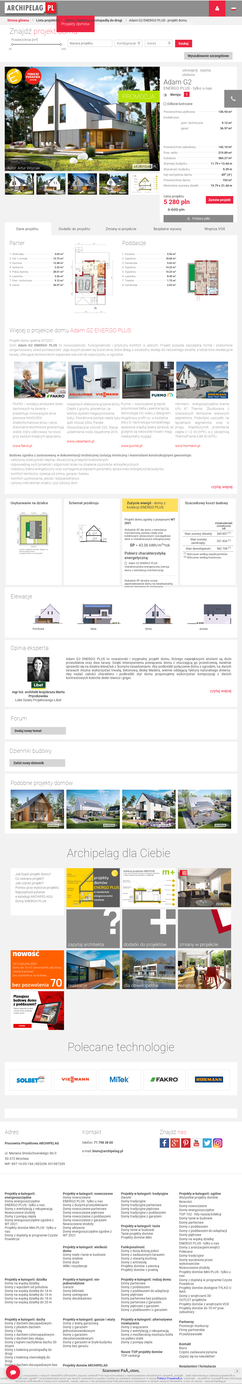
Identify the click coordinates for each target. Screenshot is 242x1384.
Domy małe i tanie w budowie (84, 1216)
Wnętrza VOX (215, 229)
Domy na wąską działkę (22, 1244)
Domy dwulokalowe (77, 1259)
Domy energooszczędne (22, 1162)
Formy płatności (191, 1331)
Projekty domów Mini (136, 1198)
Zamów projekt (219, 200)
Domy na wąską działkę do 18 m (28, 1259)
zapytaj (205, 70)
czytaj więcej (222, 489)
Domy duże (71, 1223)
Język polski (233, 9)
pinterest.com (185, 1104)
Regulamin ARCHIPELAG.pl (199, 1328)
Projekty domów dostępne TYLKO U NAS (205, 1244)
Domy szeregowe (75, 1256)
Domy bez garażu (75, 1307)
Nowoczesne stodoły (20, 1174)
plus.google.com (175, 1104)
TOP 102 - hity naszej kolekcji (200, 1174)
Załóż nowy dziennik (28, 763)
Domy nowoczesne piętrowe (83, 1174)
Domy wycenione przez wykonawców (196, 1217)
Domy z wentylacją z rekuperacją (28, 1170)
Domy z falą (13, 1292)
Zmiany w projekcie (121, 229)
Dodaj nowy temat (28, 731)
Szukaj (184, 43)
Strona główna (18, 20)
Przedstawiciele (190, 1286)
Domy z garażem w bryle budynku (87, 1303)
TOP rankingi (130, 1317)
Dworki (126, 1159)
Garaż (151, 43)
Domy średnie (73, 1220)
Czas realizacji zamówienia (198, 1343)
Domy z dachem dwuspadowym (28, 1284)
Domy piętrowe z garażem (140, 1267)
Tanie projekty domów (137, 1195)
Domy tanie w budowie (137, 1191)
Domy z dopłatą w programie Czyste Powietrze (31, 1198)
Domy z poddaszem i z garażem (144, 1271)
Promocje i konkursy (194, 1278)
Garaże (68, 1248)
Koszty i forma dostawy (196, 1335)
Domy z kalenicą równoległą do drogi (27, 1320)
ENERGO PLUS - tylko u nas (188, 88)
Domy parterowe (133, 1244)
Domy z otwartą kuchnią (139, 1220)
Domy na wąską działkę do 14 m (28, 1252)
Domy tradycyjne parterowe (141, 1166)
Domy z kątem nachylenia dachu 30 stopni (30, 1305)
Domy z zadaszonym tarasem (142, 1216)
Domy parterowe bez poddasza (144, 1259)
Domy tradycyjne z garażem (141, 1177)
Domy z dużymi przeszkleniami (85, 1166)
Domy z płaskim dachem (22, 1288)
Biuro (183, 1299)
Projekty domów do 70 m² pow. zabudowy (202, 1262)
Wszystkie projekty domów (198, 1159)
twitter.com (207, 1104)
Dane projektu (27, 229)
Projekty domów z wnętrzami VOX (204, 1257)
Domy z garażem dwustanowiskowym (78, 1297)
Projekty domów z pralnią (139, 1231)
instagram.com (217, 1104)
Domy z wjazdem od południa (26, 1248)
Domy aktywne (74, 1189)
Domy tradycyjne (133, 1162)
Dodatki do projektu (74, 229)
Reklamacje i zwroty (193, 1339)
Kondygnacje (126, 43)
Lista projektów (48, 20)
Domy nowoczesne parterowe (84, 1170)
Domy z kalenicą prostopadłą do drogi (95, 20)
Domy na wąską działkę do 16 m (28, 1256)
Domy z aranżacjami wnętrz (199, 1204)
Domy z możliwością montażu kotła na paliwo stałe (147, 1297)
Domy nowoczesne (77, 1159)
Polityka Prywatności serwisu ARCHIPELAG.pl (200, 1322)
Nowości (69, 1330)
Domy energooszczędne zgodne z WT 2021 (29, 1183)
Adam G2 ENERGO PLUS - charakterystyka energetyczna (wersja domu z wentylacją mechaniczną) (147, 567)
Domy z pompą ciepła (20, 1177)
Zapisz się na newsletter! (197, 1307)
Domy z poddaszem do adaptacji (145, 1252)
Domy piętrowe (132, 1256)
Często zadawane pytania (198, 1303)
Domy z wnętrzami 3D (195, 1249)
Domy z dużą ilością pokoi (140, 1212)
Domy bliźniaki (73, 1252)
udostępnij (190, 70)
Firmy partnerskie (192, 1282)
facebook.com (164, 1104)
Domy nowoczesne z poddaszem (87, 1177)
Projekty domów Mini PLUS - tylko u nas (30, 1191)
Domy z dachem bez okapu (24, 1299)
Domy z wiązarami (134, 1288)
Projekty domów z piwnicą (140, 1227)
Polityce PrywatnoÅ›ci (169, 1378)
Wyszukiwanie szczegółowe (208, 56)
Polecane (186, 1208)
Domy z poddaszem (135, 1248)
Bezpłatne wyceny (167, 229)
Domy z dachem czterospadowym (29, 1296)
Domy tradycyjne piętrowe (140, 1170)
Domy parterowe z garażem (141, 1263)
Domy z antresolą (134, 1223)
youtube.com (196, 1104)
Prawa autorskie (191, 1347)
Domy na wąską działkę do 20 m (28, 1263)
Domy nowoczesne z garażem (85, 1181)
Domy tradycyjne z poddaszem (143, 1174)
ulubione (188, 75)
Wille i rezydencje (75, 1227)
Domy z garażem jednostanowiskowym (79, 1290)
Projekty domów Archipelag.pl (31, 8)
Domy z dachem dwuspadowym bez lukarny (31, 1328)
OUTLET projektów (193, 1253)
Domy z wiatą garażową (80, 1284)
